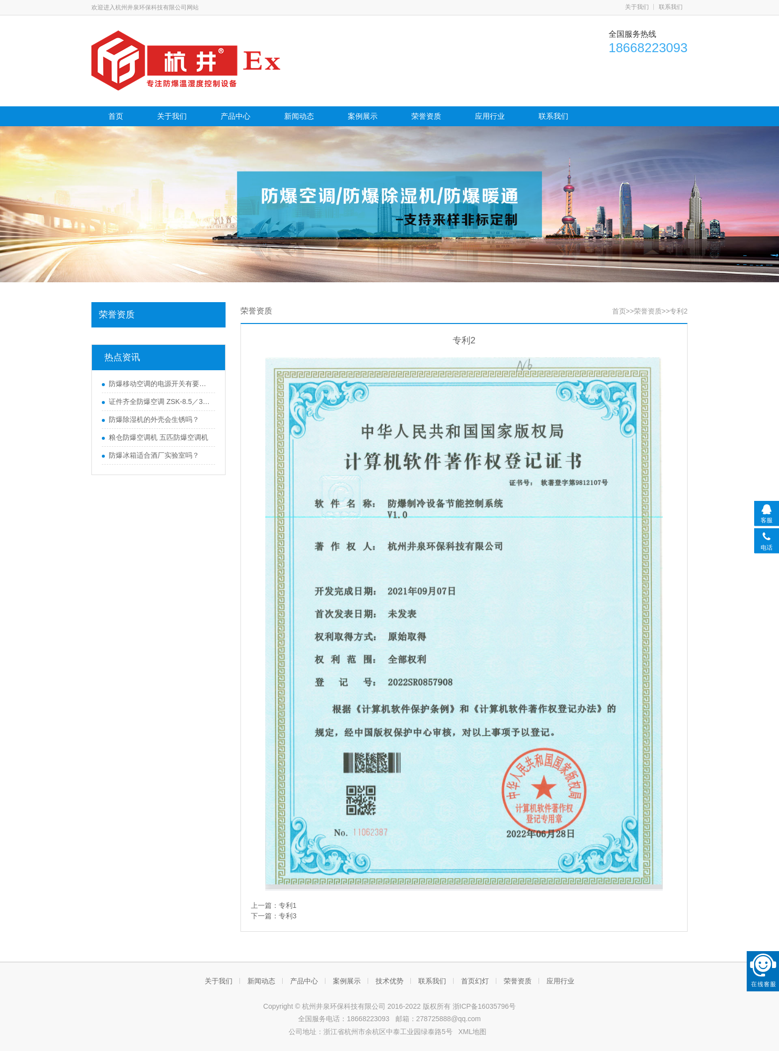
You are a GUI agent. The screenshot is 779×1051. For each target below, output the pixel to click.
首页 (115, 116)
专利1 (288, 905)
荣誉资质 (426, 116)
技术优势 (389, 980)
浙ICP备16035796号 (484, 1006)
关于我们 (637, 6)
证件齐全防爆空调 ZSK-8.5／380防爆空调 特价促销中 (159, 401)
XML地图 (472, 1032)
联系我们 (671, 6)
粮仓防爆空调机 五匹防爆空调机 (158, 437)
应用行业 (490, 116)
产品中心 (235, 116)
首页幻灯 (475, 980)
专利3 (288, 916)
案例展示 (363, 116)
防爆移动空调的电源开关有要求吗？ (159, 384)
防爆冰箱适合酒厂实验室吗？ (154, 455)
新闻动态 (299, 116)
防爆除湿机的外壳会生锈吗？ (154, 419)
